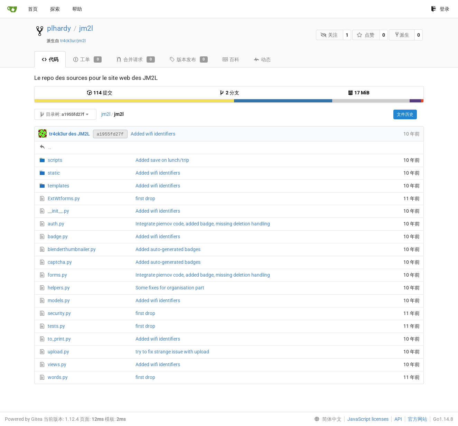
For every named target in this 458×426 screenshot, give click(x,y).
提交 (99, 92)
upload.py (58, 351)
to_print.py (59, 339)
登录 (440, 9)
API (398, 419)
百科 (230, 59)
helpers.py (59, 287)
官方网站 (417, 419)
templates (58, 185)
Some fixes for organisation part (169, 287)
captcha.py (60, 262)
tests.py (56, 326)
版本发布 (188, 59)
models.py (59, 300)
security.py (59, 313)
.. (49, 147)
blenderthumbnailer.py (72, 249)
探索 (55, 9)
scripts (55, 160)
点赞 (365, 35)
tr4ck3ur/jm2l (73, 40)
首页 (33, 9)
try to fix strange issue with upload (172, 351)
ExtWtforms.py (64, 198)
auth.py (56, 223)
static (54, 173)
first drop (145, 198)
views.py (57, 364)
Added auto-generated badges (167, 249)
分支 (229, 92)
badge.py (58, 236)
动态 (262, 59)
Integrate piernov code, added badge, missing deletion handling (202, 223)
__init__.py (58, 211)
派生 (401, 35)
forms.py (57, 275)
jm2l (86, 28)
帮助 (77, 9)
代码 (49, 59)
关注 (329, 35)
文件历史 (405, 114)
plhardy (59, 28)
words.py (58, 377)
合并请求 (135, 59)
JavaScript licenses (368, 419)
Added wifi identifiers (153, 134)
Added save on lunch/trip (162, 160)
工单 (87, 59)
